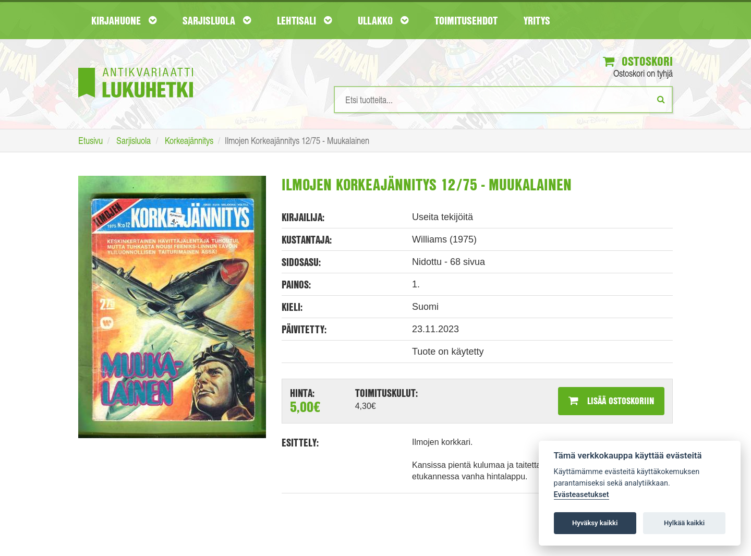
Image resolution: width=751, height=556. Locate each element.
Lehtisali (304, 20)
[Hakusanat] (503, 99)
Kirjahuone (123, 20)
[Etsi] (661, 99)
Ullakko (383, 20)
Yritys (537, 20)
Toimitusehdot (466, 20)
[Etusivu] (135, 67)
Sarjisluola (217, 20)
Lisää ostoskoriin (611, 400)
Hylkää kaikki (684, 523)
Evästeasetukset (581, 494)
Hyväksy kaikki (594, 523)
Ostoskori (638, 61)
